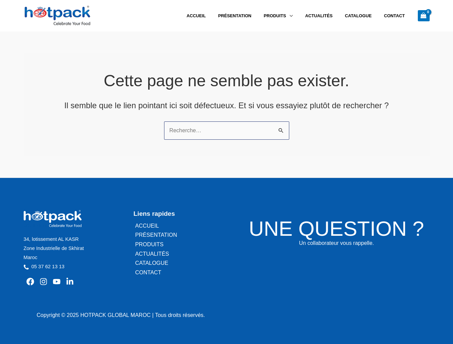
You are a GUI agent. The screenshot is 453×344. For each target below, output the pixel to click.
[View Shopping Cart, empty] (424, 15)
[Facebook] (30, 281)
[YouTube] (56, 281)
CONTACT (396, 15)
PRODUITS (287, 15)
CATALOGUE (363, 15)
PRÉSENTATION (251, 15)
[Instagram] (43, 281)
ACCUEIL (216, 15)
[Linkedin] (69, 281)
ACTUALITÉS (328, 15)
